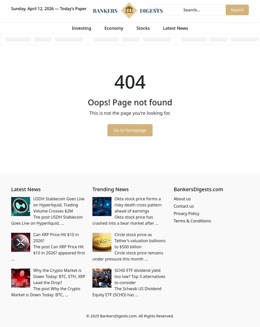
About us (182, 199)
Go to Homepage (130, 130)
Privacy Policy (186, 213)
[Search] (193, 10)
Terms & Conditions (192, 221)
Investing (81, 28)
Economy (113, 28)
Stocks (143, 28)
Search (237, 10)
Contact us (184, 206)
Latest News (175, 28)
